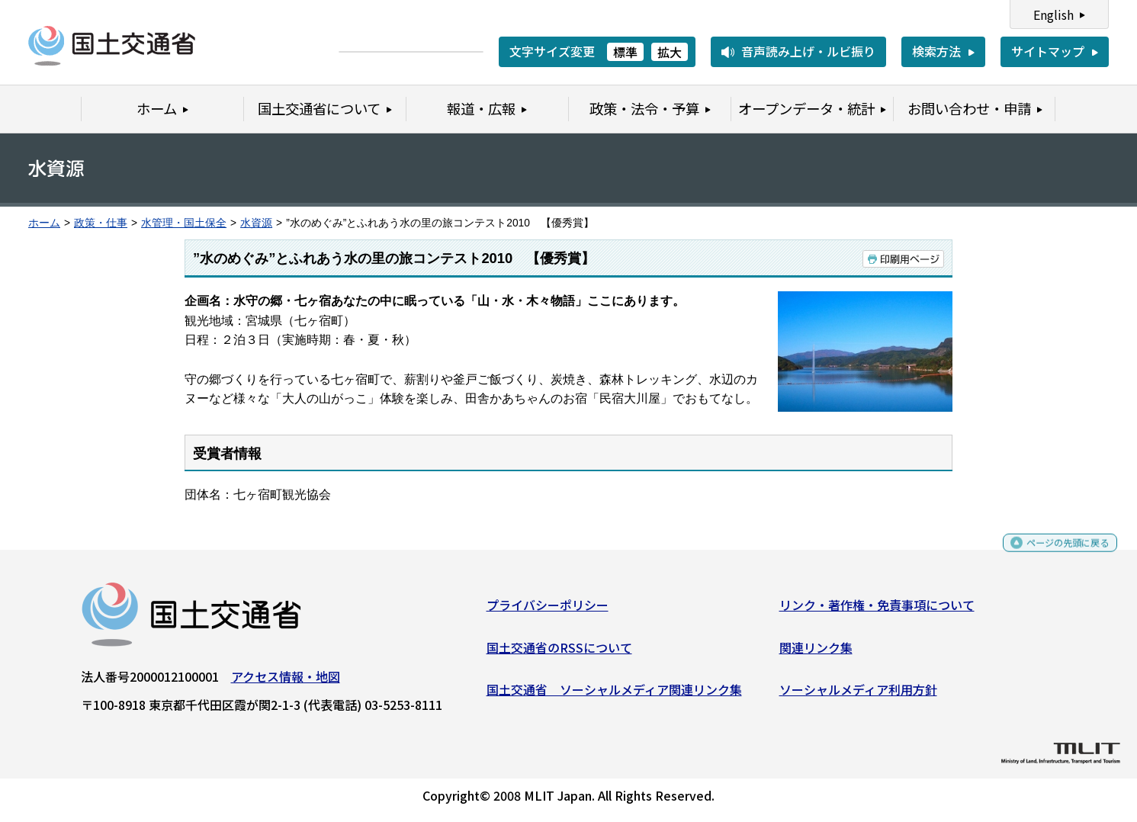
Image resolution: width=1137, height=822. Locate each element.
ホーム (44, 223)
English (1053, 14)
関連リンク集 (816, 653)
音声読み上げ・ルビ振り (808, 51)
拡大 (669, 52)
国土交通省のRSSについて (559, 653)
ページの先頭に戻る (1055, 555)
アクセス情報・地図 (285, 682)
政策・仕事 (100, 223)
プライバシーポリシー (548, 611)
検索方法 (936, 51)
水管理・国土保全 (183, 223)
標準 (625, 52)
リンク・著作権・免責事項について (877, 611)
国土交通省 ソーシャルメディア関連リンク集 (614, 695)
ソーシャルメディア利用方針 (858, 695)
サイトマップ (1047, 51)
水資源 (256, 223)
